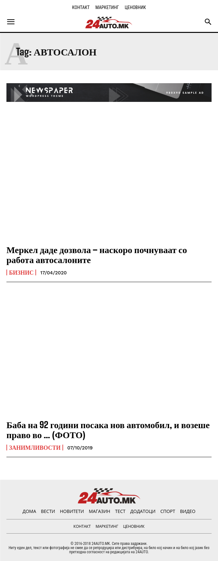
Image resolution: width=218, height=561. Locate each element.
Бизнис (21, 272)
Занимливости (35, 447)
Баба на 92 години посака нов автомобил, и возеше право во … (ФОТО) (108, 429)
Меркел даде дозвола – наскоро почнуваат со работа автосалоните (96, 254)
